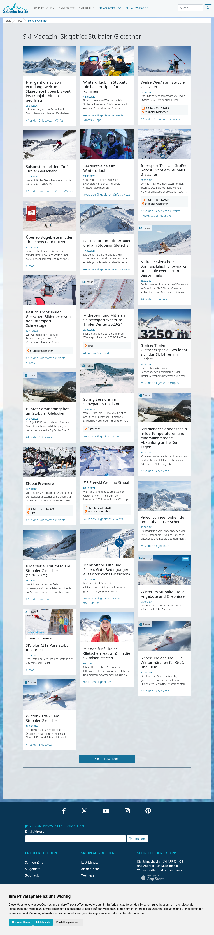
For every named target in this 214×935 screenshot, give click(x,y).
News (19, 20)
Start (8, 20)
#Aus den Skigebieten (40, 120)
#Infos (59, 120)
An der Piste (90, 869)
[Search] (190, 7)
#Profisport (101, 353)
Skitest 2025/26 (137, 8)
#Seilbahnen (91, 603)
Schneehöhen (44, 8)
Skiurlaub (86, 8)
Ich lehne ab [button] (43, 922)
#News (145, 216)
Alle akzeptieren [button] (20, 922)
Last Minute (90, 862)
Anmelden (137, 839)
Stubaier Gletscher (37, 20)
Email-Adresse (34, 831)
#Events (175, 119)
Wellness (87, 875)
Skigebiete (67, 8)
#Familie (117, 115)
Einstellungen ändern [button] (68, 922)
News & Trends (110, 8)
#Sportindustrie (160, 216)
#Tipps (96, 120)
